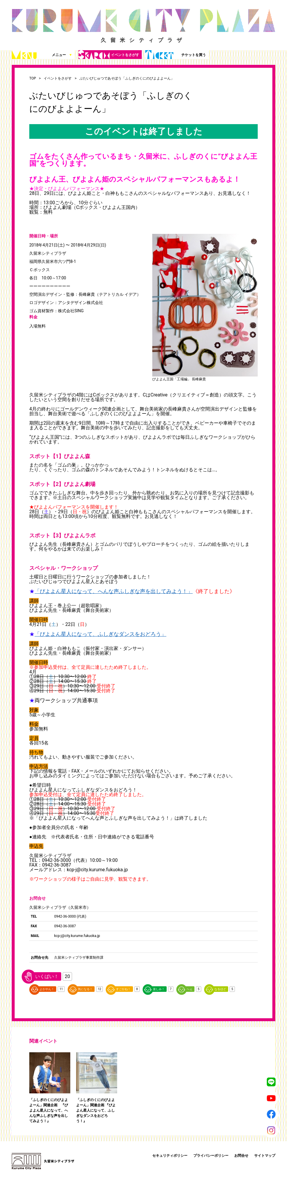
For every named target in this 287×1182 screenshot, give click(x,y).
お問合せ (241, 1156)
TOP (32, 78)
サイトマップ (264, 1156)
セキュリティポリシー (169, 1156)
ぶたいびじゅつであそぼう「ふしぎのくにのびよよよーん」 (126, 78)
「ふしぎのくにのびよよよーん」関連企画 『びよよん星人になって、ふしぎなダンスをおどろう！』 (96, 1110)
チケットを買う (175, 54)
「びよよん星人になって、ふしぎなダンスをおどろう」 (100, 634)
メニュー (42, 54)
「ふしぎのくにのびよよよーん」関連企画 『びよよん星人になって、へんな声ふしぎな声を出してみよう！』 (48, 1110)
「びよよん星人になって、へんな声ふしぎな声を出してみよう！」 (114, 591)
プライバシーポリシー (210, 1156)
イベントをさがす (108, 54)
